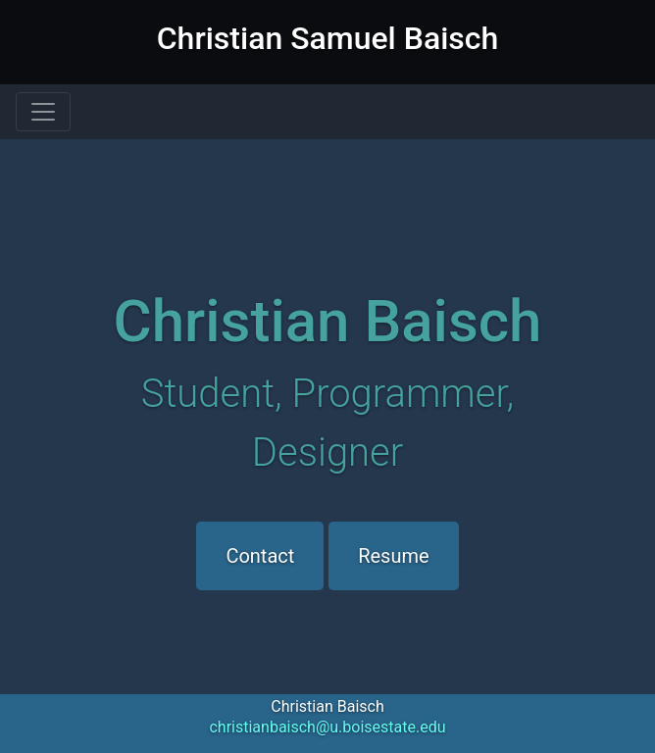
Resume (393, 556)
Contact (260, 556)
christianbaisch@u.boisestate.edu (327, 727)
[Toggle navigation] (43, 111)
